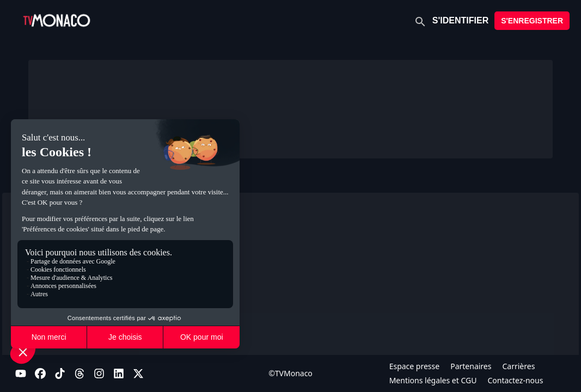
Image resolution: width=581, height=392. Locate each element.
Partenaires (470, 366)
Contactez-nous (515, 380)
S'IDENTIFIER (460, 20)
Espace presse (414, 366)
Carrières (518, 366)
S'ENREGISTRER (532, 20)
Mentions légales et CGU (433, 380)
